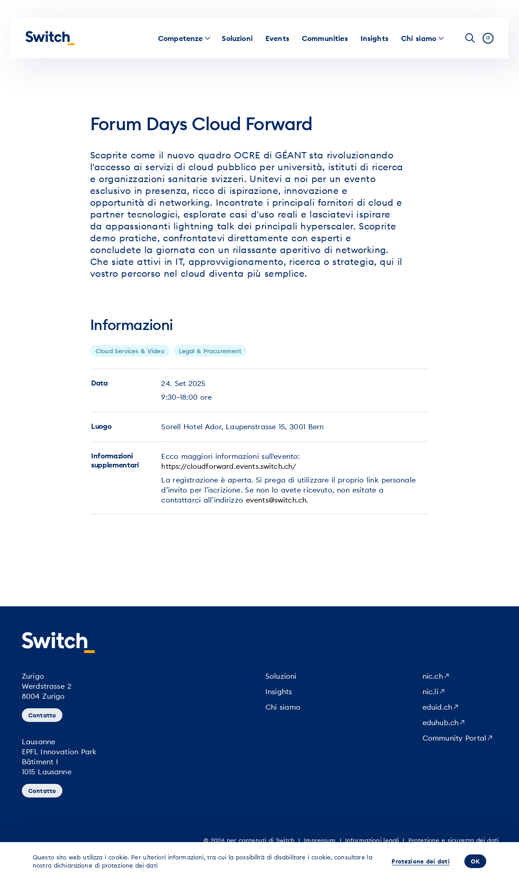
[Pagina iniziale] (50, 38)
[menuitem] (180, 38)
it (488, 38)
